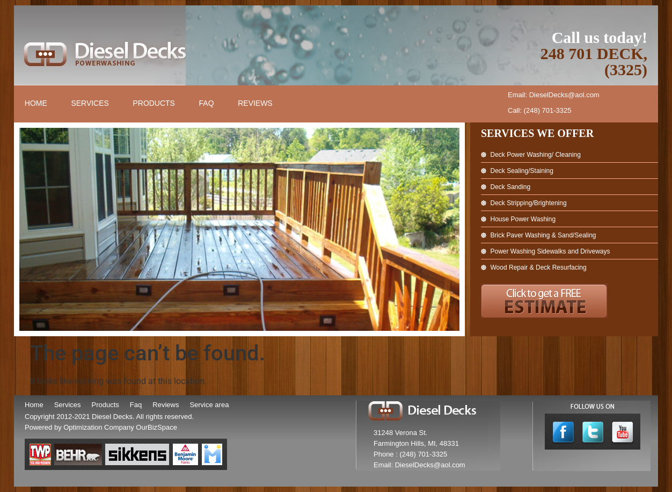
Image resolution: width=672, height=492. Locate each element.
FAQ (207, 103)
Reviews (256, 103)
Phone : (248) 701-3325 (410, 454)
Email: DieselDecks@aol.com (554, 95)
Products (155, 103)
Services (90, 103)
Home (36, 103)
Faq (136, 405)
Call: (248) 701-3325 (540, 110)
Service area (209, 405)
